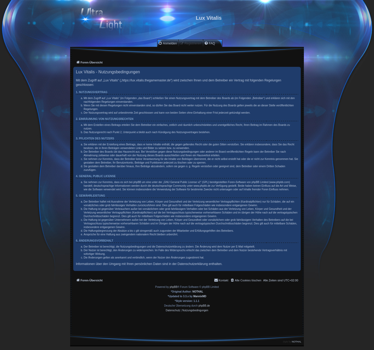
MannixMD (199, 296)
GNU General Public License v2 (182, 182)
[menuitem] (167, 43)
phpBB (173, 287)
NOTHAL (197, 291)
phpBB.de (204, 305)
